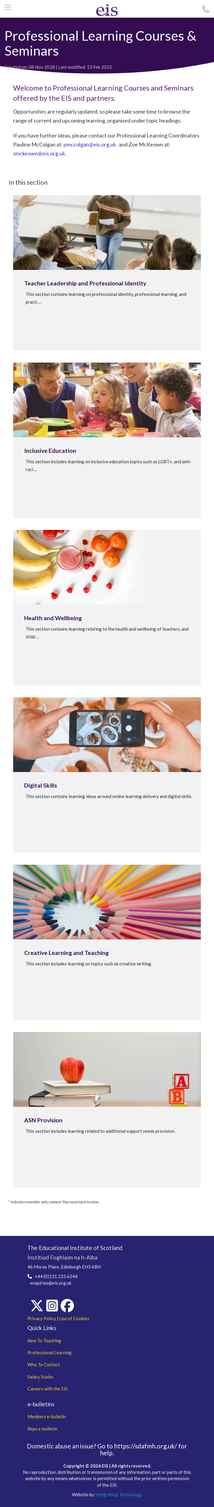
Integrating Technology (118, 1494)
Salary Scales (40, 1376)
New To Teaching (44, 1340)
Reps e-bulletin (42, 1428)
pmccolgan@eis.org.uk (90, 144)
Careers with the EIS (47, 1388)
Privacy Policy (41, 1318)
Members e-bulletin (46, 1416)
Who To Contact (43, 1364)
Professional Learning (49, 1352)
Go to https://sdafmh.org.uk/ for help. (142, 1449)
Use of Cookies (74, 1318)
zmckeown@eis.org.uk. (39, 153)
